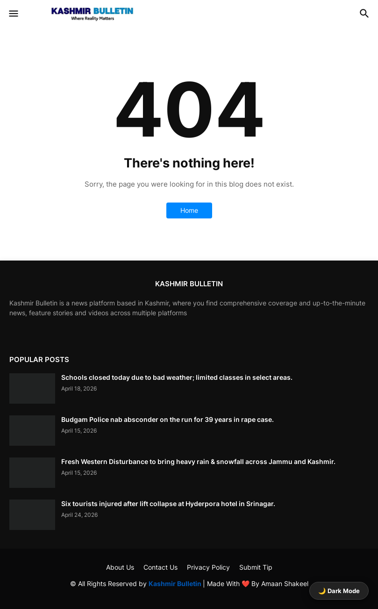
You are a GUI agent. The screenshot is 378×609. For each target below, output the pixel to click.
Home (189, 210)
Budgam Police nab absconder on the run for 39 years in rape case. (167, 419)
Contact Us (160, 567)
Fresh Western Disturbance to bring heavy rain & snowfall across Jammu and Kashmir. (198, 461)
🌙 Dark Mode (339, 590)
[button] (13, 14)
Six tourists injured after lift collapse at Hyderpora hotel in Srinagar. (168, 503)
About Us (120, 567)
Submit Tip (255, 567)
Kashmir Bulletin (176, 583)
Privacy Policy (208, 567)
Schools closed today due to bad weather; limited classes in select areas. (176, 377)
